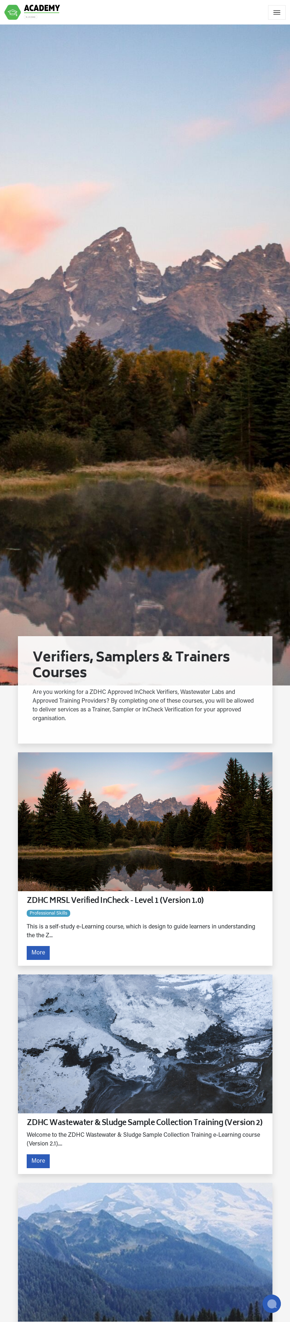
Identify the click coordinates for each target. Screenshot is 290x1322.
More (38, 953)
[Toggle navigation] (277, 12)
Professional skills (48, 913)
